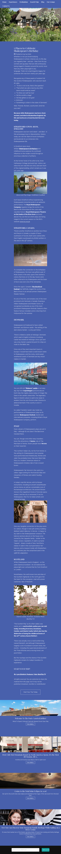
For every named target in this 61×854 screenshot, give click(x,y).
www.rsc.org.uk (25, 221)
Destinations (24, 2)
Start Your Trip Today (30, 692)
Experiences (13, 2)
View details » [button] (30, 724)
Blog (42, 2)
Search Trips (34, 2)
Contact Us (6, 6)
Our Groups (51, 2)
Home (4, 2)
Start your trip (46, 849)
